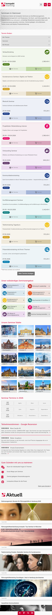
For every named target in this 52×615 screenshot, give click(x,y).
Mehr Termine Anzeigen (26, 273)
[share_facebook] (24, 613)
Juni (44, 403)
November (32, 415)
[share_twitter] (28, 613)
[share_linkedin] (32, 613)
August (32, 409)
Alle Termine (13, 69)
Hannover (6, 64)
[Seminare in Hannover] (45, 4)
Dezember (44, 415)
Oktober (19, 415)
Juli (20, 409)
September (44, 409)
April (19, 403)
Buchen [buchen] (38, 69)
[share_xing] (20, 613)
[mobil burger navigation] (41, 4)
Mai (32, 403)
